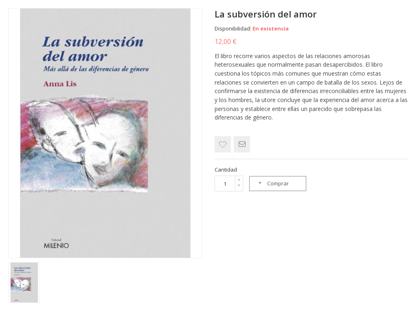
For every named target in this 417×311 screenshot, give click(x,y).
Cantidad (226, 169)
